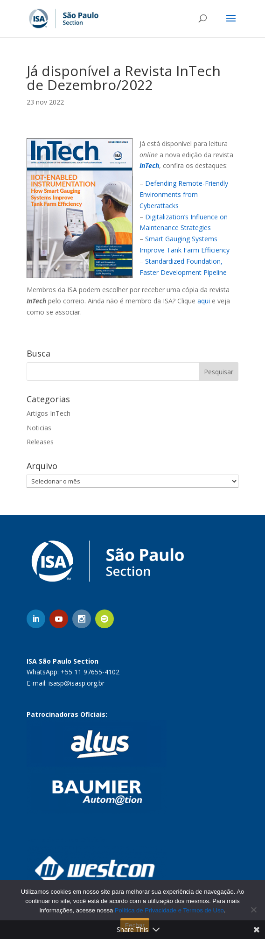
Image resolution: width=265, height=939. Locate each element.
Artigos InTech (48, 413)
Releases (40, 441)
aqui (203, 300)
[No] (253, 909)
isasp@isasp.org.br (77, 683)
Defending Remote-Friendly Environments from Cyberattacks (183, 194)
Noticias (39, 427)
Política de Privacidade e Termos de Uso (169, 910)
